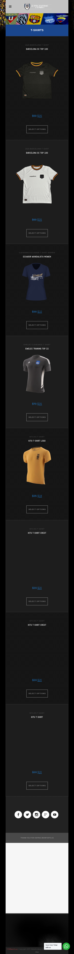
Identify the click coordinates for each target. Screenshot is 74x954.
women (51, 253)
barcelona (35, 45)
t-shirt (45, 45)
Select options (37, 129)
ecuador (34, 253)
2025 (27, 45)
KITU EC (33, 437)
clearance (24, 253)
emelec (27, 345)
